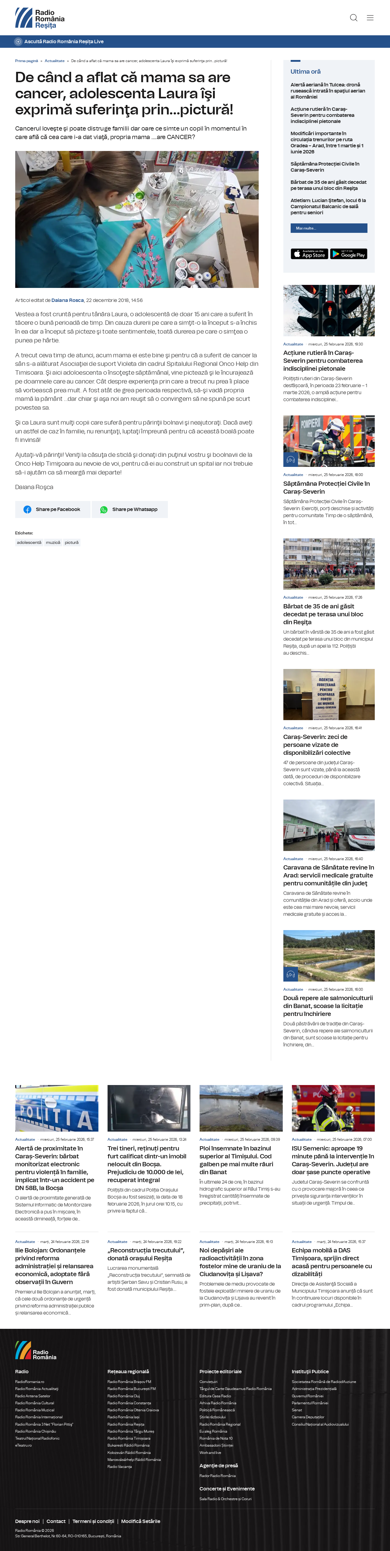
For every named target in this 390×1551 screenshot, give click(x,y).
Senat (297, 1410)
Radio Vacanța (120, 1467)
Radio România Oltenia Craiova (133, 1410)
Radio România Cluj (124, 1396)
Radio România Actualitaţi (36, 1389)
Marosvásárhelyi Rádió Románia (134, 1460)
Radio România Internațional (38, 1417)
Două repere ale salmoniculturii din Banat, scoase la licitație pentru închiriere (329, 989)
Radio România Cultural (34, 1403)
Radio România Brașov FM (129, 1382)
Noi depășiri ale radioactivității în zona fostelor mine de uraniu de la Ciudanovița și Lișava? (241, 1270)
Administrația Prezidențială (314, 1389)
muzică (53, 543)
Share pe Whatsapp (135, 509)
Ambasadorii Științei (216, 1445)
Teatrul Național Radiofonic (37, 1438)
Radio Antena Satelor (32, 1396)
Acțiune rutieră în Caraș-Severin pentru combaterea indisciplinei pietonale (329, 115)
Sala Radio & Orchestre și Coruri (226, 1499)
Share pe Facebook (58, 509)
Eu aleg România (213, 1431)
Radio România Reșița (126, 1424)
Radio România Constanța (129, 1403)
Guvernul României (308, 1396)
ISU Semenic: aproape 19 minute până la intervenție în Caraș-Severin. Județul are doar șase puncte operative (333, 1146)
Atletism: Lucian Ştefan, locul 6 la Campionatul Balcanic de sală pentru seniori (329, 206)
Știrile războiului (213, 1417)
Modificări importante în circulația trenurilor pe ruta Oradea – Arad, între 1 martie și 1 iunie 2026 (329, 143)
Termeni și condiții (93, 1521)
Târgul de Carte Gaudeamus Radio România (236, 1389)
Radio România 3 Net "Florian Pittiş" (44, 1424)
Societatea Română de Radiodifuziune (324, 1382)
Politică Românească (217, 1410)
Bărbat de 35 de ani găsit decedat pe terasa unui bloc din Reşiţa (329, 185)
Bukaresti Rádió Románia (129, 1445)
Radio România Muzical (34, 1410)
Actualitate (55, 61)
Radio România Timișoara (129, 1438)
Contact (56, 1521)
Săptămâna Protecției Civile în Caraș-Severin (329, 167)
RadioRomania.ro (29, 1382)
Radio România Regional (220, 1424)
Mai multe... (306, 228)
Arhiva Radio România (218, 1403)
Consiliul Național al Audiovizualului (320, 1424)
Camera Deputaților (308, 1417)
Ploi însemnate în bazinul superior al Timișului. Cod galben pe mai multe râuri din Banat (241, 1146)
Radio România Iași (124, 1417)
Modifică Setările (140, 1521)
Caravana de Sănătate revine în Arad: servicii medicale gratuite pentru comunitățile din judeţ (329, 859)
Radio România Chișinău (35, 1431)
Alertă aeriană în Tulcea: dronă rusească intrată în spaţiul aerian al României (329, 91)
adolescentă (29, 543)
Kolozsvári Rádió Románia (129, 1453)
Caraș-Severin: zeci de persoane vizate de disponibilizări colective (329, 728)
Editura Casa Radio (215, 1396)
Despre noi (27, 1521)
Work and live (210, 1453)
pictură (72, 543)
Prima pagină (26, 61)
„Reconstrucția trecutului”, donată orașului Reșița (149, 1262)
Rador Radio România (218, 1476)
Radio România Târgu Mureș (131, 1431)
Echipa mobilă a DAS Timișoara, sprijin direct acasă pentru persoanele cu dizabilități (333, 1270)
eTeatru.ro (23, 1445)
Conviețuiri (209, 1382)
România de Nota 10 (216, 1438)
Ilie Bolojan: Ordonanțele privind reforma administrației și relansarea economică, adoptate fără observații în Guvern (56, 1274)
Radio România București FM (132, 1389)
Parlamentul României (310, 1403)
